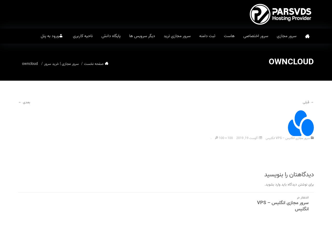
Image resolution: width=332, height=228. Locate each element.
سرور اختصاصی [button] (255, 36)
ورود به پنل (50, 36)
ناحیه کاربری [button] (83, 36)
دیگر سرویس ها (142, 36)
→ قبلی (308, 102)
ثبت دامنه (207, 36)
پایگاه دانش (111, 36)
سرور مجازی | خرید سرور (61, 64)
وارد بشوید (273, 185)
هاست (229, 36)
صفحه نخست (307, 36)
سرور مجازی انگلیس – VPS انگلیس (288, 138)
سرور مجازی (286, 36)
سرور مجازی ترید (177, 36)
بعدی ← (24, 102)
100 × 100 (226, 138)
